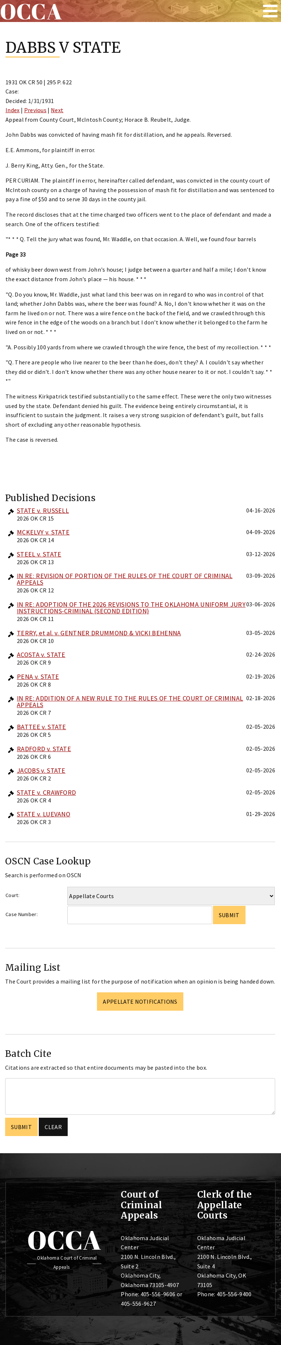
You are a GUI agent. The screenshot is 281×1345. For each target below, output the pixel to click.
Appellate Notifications (140, 1001)
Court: (12, 895)
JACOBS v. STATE (41, 770)
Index (12, 110)
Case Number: (21, 914)
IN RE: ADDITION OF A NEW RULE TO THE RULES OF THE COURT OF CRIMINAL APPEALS (130, 701)
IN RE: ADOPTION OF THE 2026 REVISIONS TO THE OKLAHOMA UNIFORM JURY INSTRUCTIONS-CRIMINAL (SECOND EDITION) (131, 607)
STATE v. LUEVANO (43, 814)
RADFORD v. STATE (44, 749)
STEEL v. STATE (39, 554)
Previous (35, 110)
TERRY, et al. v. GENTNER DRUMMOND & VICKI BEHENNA (99, 633)
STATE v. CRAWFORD (46, 792)
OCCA (64, 1240)
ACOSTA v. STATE (41, 654)
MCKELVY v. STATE (43, 532)
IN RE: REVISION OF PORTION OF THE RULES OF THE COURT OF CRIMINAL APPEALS (124, 579)
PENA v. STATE (38, 676)
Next (57, 110)
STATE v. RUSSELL (43, 510)
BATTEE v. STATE (41, 727)
